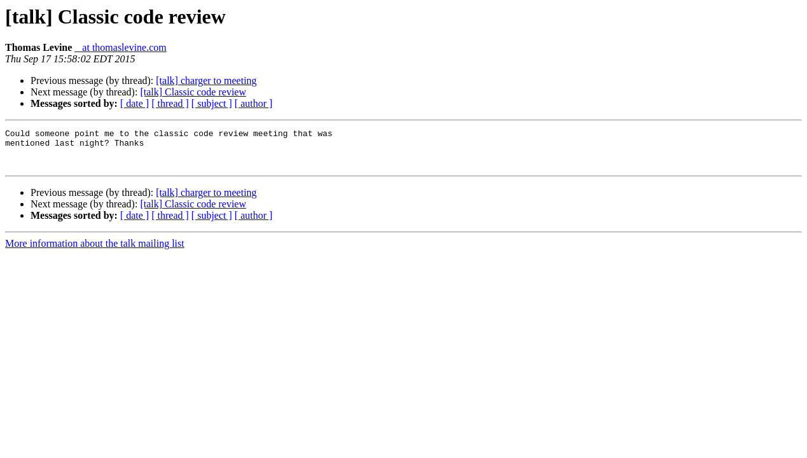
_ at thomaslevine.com (120, 47)
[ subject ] (211, 103)
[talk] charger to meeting (206, 80)
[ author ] (254, 103)
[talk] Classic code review (193, 92)
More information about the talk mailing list (94, 251)
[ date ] (134, 103)
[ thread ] (170, 103)
